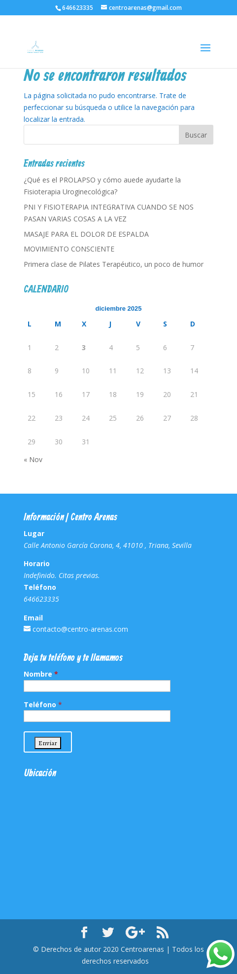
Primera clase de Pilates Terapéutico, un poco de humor (113, 264)
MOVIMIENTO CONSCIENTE (69, 248)
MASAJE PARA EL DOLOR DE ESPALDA (86, 234)
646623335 (77, 7)
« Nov (33, 459)
